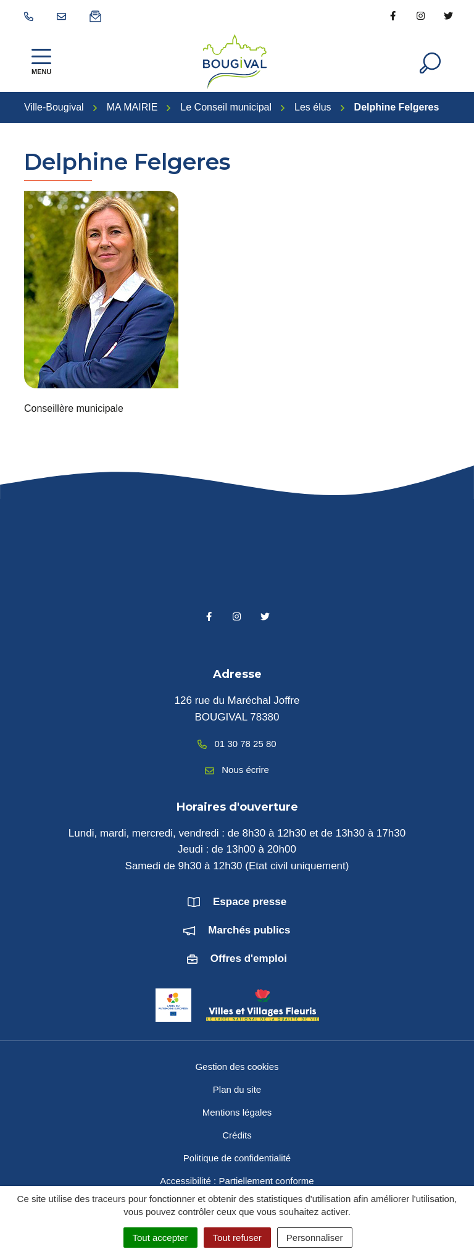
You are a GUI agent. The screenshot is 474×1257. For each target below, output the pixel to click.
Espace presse (249, 902)
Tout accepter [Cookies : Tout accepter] (160, 1237)
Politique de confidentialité (237, 1158)
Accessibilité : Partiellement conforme (237, 1181)
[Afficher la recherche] (430, 62)
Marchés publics (249, 930)
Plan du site (237, 1089)
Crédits (237, 1135)
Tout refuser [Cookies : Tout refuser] (237, 1237)
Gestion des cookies (236, 1066)
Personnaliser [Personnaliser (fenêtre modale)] (314, 1237)
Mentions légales (237, 1112)
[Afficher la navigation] (41, 61)
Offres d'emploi (248, 958)
